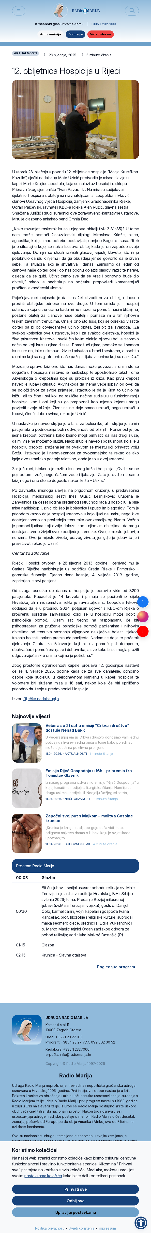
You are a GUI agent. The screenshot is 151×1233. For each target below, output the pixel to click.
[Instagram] (143, 616)
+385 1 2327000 (103, 24)
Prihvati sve (75, 1191)
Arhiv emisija (50, 34)
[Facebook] (143, 602)
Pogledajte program (116, 966)
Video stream (100, 34)
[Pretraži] (132, 11)
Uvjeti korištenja (81, 1230)
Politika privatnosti (49, 1230)
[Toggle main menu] (18, 11)
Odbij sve (76, 1203)
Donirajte (75, 34)
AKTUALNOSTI (25, 53)
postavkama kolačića (43, 1177)
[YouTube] (143, 631)
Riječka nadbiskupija (41, 698)
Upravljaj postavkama (75, 1214)
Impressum (107, 1230)
